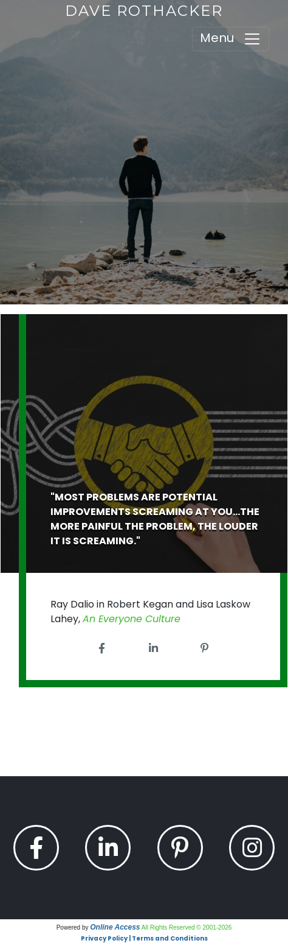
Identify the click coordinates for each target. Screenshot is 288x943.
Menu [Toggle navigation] (230, 38)
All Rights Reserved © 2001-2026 (187, 927)
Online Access (115, 927)
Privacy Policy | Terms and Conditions (144, 938)
